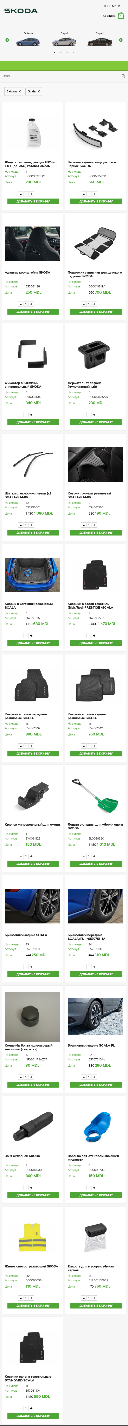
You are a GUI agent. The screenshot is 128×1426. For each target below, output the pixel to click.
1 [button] (55, 52)
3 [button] (67, 52)
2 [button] (61, 52)
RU (120, 6)
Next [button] (121, 40)
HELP (107, 6)
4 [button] (73, 52)
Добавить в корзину (33, 201)
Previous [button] (7, 40)
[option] (28, 40)
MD (114, 6)
